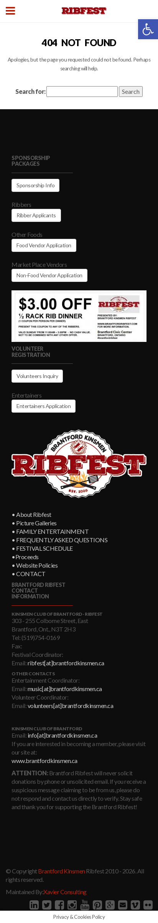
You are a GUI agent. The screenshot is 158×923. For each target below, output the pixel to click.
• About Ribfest (31, 514)
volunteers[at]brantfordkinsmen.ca (71, 705)
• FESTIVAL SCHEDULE (42, 548)
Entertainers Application (43, 406)
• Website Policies (35, 565)
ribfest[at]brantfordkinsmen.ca (66, 662)
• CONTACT (29, 573)
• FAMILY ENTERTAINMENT (50, 531)
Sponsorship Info (35, 185)
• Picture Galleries (34, 522)
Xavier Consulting (65, 891)
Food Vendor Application (43, 245)
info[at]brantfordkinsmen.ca (62, 735)
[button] (148, 29)
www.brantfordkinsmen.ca (44, 760)
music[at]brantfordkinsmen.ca (65, 688)
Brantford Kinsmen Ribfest (84, 11)
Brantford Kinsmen (61, 871)
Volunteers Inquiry (37, 376)
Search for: (30, 91)
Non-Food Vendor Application (49, 275)
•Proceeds (25, 556)
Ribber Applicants (36, 215)
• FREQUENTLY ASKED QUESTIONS (59, 539)
